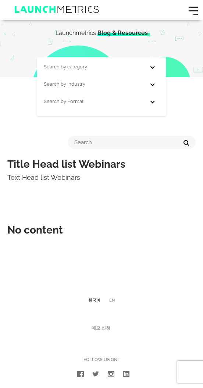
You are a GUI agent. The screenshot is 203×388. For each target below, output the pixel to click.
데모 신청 (101, 328)
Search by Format (63, 101)
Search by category (65, 67)
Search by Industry (64, 84)
